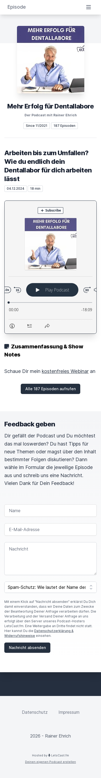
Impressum (68, 712)
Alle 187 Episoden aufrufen (50, 388)
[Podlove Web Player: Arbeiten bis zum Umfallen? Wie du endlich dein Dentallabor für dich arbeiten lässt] (50, 267)
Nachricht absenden (27, 647)
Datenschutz (35, 712)
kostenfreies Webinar (65, 371)
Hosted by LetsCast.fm (50, 755)
